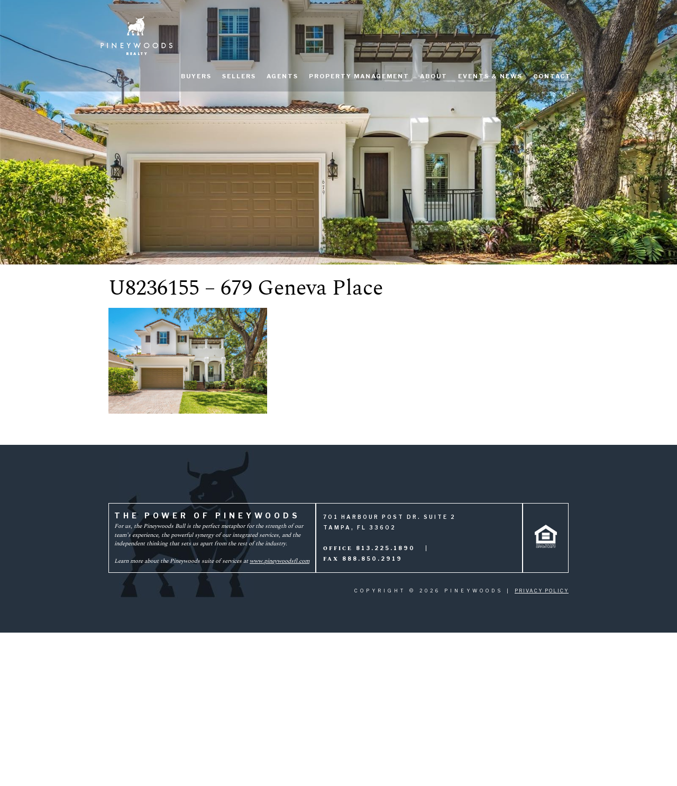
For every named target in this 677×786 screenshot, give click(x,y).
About (433, 76)
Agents (282, 76)
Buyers (196, 76)
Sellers (239, 76)
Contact (552, 76)
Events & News (490, 76)
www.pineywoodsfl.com (279, 560)
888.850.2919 (372, 558)
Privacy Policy (542, 590)
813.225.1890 (385, 548)
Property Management (359, 76)
